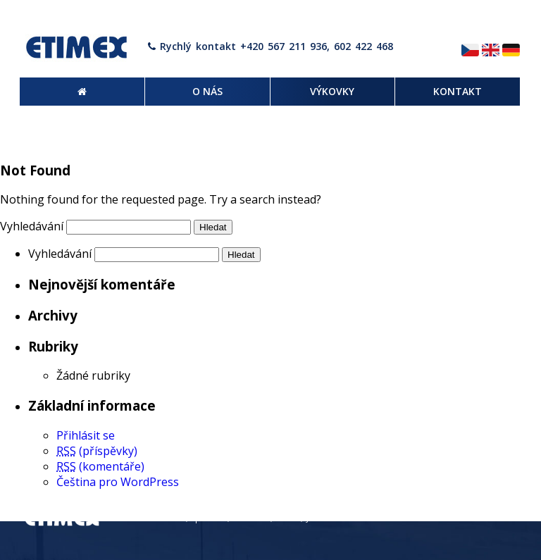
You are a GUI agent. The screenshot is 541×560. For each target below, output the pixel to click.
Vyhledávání (31, 226)
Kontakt (496, 518)
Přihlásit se (85, 435)
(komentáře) (100, 466)
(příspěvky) (96, 451)
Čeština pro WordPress (117, 482)
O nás (410, 518)
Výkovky (450, 518)
